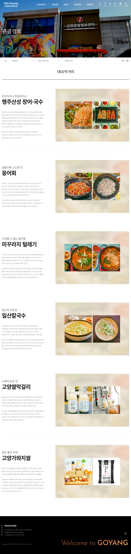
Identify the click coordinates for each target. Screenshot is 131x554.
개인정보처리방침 (10, 526)
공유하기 (123, 60)
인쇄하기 (127, 60)
